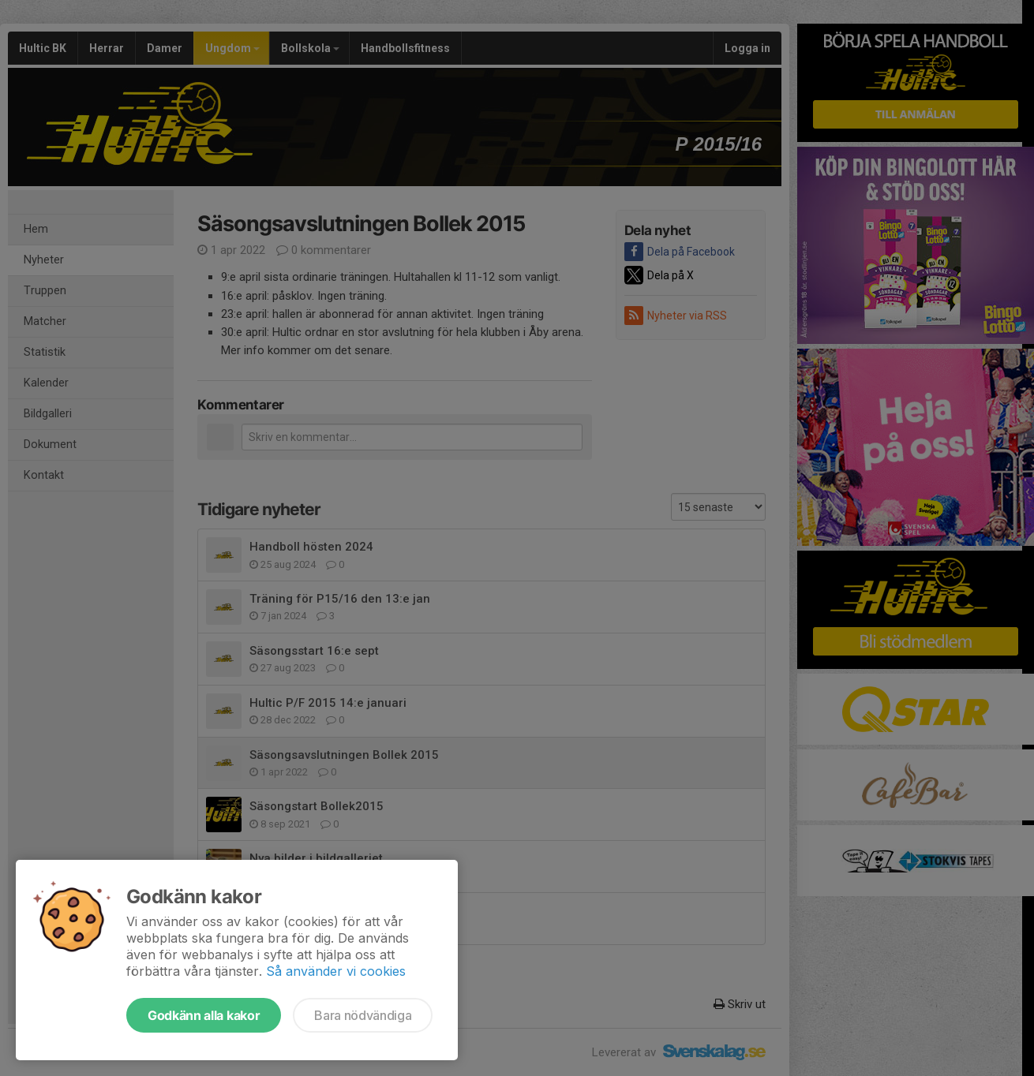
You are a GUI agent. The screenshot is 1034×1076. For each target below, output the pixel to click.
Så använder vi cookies (336, 971)
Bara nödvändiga (362, 1015)
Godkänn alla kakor (204, 1015)
